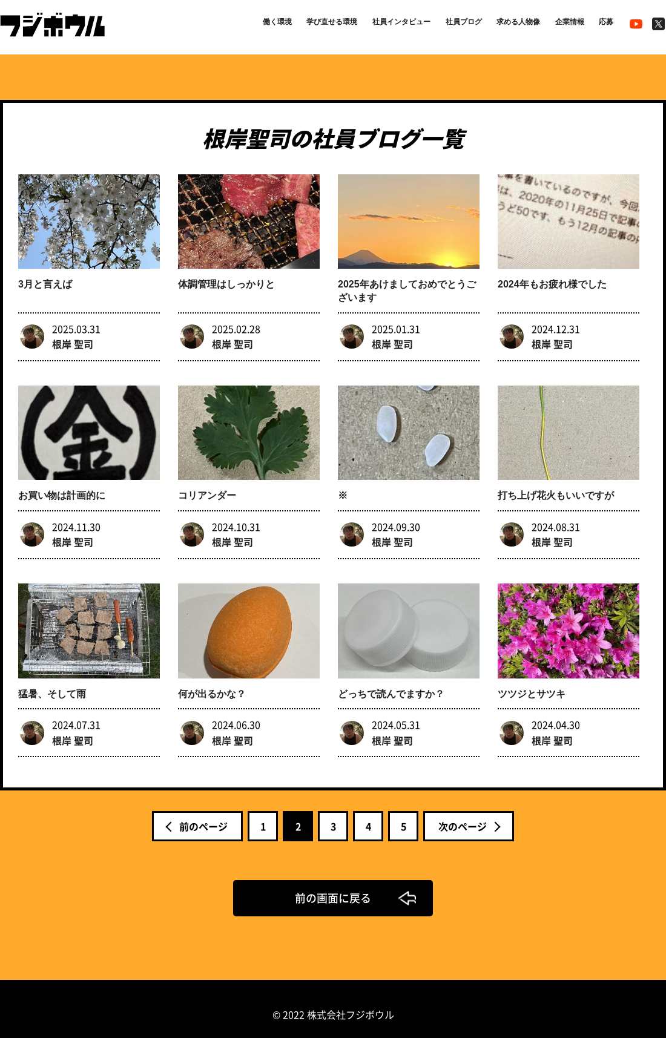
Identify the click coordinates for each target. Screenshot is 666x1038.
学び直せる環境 (288, 25)
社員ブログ (439, 25)
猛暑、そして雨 (52, 682)
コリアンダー (207, 487)
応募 (603, 25)
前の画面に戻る (333, 886)
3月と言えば (45, 280)
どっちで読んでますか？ (391, 682)
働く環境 (225, 25)
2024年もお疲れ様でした (552, 280)
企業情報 (562, 25)
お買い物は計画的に (61, 487)
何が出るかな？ (212, 682)
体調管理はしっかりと (226, 280)
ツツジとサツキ (531, 682)
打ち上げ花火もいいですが (556, 487)
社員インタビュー (368, 25)
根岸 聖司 (72, 339)
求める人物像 (502, 25)
